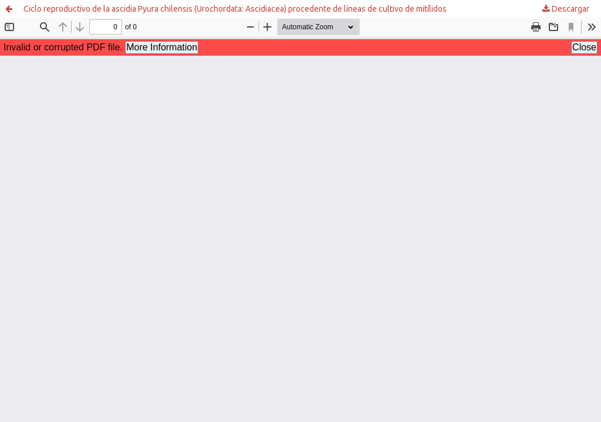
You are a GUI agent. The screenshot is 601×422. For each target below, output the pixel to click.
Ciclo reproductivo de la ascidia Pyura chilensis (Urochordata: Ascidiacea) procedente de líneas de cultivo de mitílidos (235, 8)
